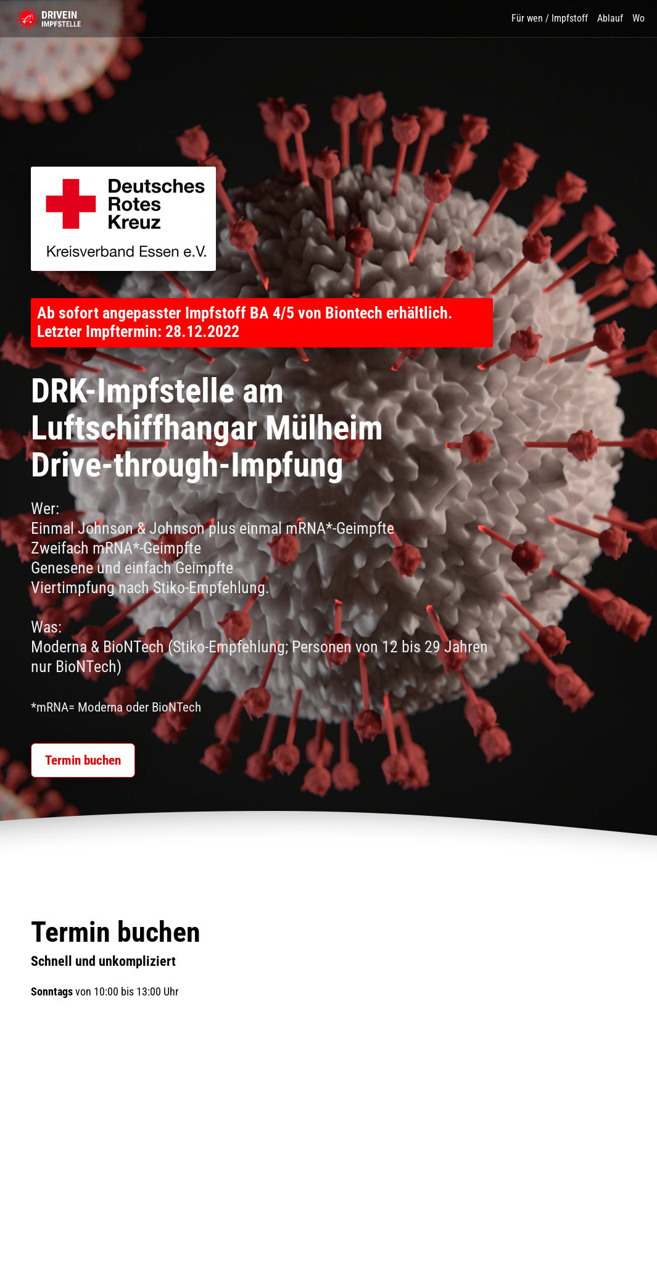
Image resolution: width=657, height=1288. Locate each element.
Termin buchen (80, 766)
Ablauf (610, 18)
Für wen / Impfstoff (549, 18)
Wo (638, 18)
